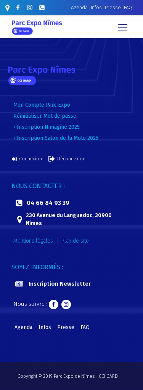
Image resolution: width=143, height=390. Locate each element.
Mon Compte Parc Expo (41, 105)
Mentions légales (33, 241)
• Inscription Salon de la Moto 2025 (55, 138)
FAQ (128, 7)
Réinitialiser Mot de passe (44, 116)
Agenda (79, 7)
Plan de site (75, 241)
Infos (96, 7)
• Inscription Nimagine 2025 (46, 127)
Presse (113, 7)
